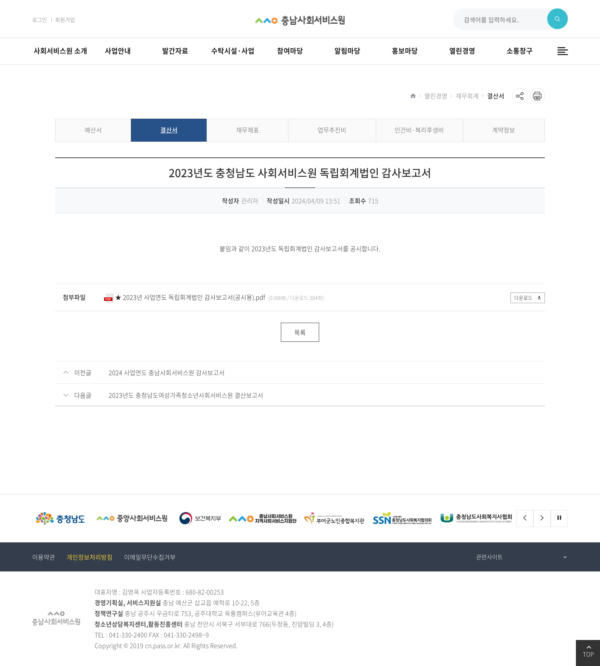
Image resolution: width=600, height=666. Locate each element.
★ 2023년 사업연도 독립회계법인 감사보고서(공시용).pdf (190, 297)
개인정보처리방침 (89, 557)
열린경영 (435, 95)
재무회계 (467, 95)
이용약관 (43, 557)
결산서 (495, 95)
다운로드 (526, 297)
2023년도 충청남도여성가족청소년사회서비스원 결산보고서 (186, 395)
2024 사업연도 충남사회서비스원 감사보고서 (167, 372)
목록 (300, 332)
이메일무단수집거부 (150, 557)
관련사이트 (489, 557)
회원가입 (65, 19)
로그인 (39, 19)
